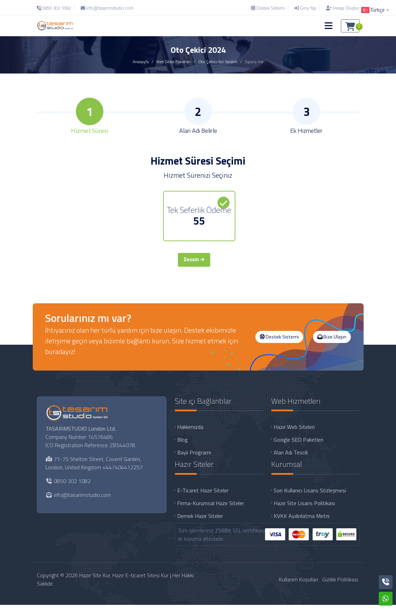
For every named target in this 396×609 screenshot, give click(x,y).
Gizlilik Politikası (340, 583)
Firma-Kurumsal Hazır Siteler (210, 507)
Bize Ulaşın (331, 341)
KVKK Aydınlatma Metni (301, 520)
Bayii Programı (194, 457)
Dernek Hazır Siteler (200, 520)
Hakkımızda (190, 431)
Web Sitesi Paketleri (173, 61)
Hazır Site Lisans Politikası (304, 507)
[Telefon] (55, 7)
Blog (182, 444)
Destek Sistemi (279, 341)
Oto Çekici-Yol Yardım (217, 61)
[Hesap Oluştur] (341, 7)
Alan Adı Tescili (291, 457)
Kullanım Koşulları (298, 583)
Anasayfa (141, 61)
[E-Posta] (107, 7)
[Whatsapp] (386, 599)
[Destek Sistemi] (267, 7)
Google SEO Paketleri (298, 444)
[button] (329, 26)
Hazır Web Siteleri (294, 431)
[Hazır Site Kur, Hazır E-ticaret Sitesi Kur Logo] (55, 25)
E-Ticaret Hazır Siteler (203, 494)
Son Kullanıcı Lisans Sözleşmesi (310, 494)
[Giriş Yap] (305, 7)
